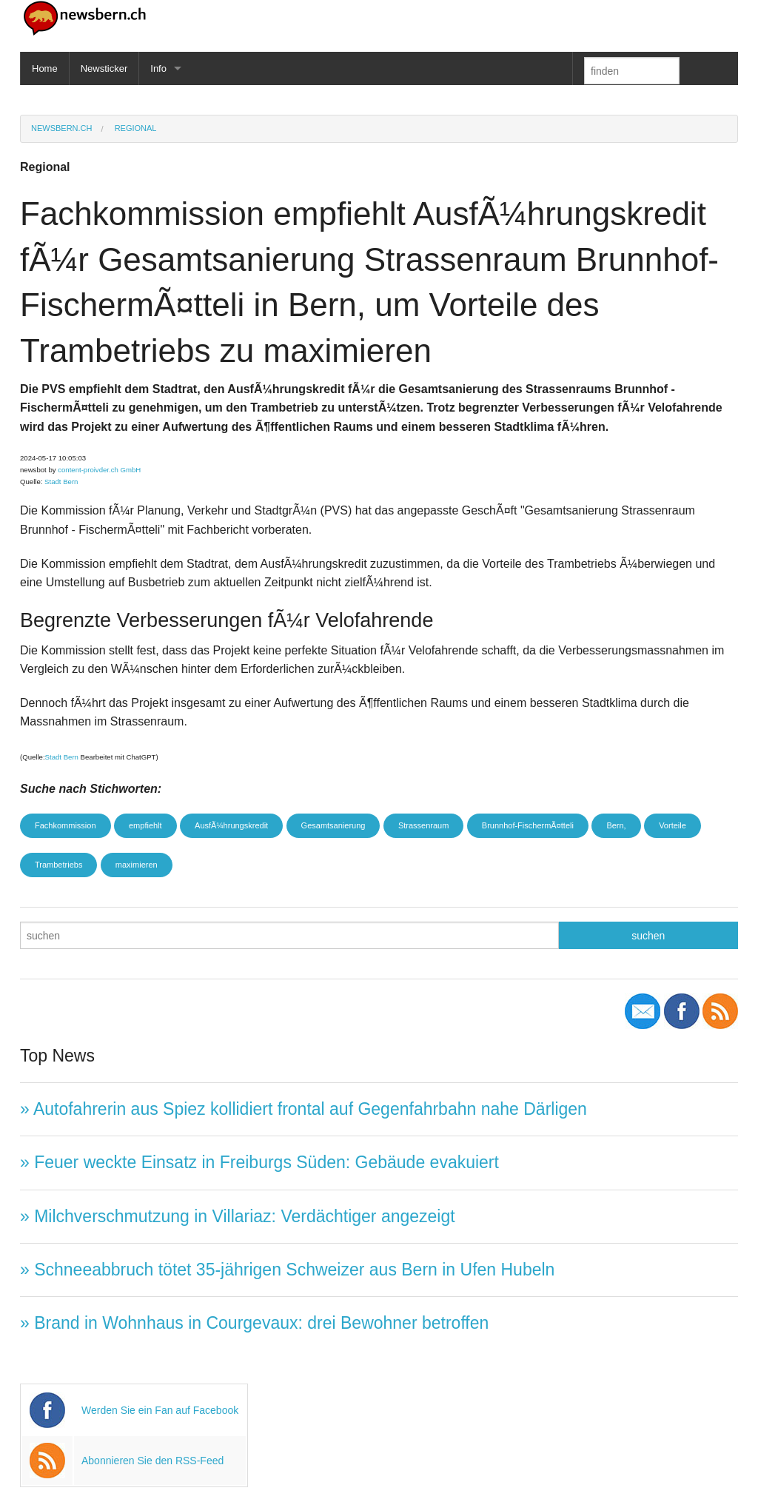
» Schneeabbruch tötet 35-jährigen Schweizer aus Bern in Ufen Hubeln (287, 1269)
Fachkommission (65, 825)
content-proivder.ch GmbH (99, 470)
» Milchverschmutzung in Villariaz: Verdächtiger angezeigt (237, 1216)
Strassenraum (423, 825)
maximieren (136, 864)
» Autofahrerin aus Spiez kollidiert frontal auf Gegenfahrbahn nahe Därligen (303, 1109)
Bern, (615, 825)
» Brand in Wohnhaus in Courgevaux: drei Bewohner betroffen (254, 1322)
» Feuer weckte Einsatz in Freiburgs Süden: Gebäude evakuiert (259, 1162)
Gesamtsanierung (333, 825)
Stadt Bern (61, 481)
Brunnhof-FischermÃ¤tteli (528, 825)
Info (158, 68)
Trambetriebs (58, 864)
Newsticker (104, 68)
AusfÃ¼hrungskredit (231, 825)
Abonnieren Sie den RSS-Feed (152, 1460)
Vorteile (672, 825)
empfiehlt (145, 825)
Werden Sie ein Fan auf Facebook (159, 1410)
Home (45, 68)
